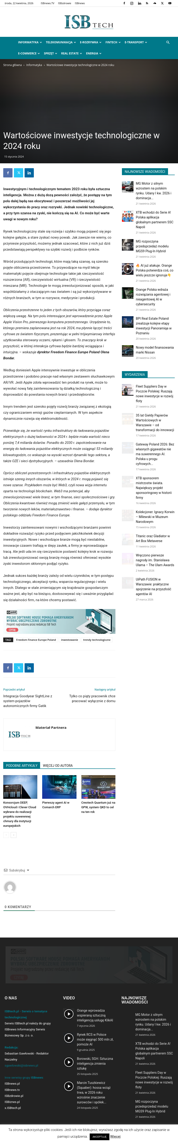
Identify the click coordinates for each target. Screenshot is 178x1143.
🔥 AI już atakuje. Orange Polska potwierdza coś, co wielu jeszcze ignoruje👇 (154, 270)
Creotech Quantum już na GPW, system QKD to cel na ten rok (98, 807)
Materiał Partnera (51, 727)
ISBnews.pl (12, 1083)
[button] (167, 42)
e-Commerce (29, 53)
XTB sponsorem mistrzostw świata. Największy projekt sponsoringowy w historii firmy (154, 487)
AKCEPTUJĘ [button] (99, 1136)
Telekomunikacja (61, 42)
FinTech (113, 42)
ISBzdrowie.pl (14, 1096)
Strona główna (12, 65)
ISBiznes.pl (12, 1102)
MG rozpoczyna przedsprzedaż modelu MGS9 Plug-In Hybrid (152, 246)
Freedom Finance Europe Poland (36, 639)
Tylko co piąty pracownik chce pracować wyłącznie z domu (92, 698)
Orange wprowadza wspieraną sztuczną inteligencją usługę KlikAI (95, 1015)
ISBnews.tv (12, 1090)
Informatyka (30, 42)
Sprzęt (50, 53)
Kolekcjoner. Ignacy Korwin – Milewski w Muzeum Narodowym (155, 517)
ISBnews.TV (47, 3)
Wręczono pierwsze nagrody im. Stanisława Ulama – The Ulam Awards (155, 560)
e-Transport (136, 42)
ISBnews (80, 3)
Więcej (115, 1136)
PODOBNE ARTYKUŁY (21, 765)
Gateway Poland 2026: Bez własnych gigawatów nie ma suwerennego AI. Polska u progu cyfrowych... (155, 454)
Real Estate (71, 53)
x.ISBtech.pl (13, 1108)
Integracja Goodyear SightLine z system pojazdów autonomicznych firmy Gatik (27, 701)
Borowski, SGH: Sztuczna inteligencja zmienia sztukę (95, 1063)
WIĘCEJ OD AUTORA (58, 765)
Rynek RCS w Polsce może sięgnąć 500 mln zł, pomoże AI (95, 1039)
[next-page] (13, 835)
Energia (94, 53)
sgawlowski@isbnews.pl (21, 1065)
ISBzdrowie (64, 3)
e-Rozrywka (91, 42)
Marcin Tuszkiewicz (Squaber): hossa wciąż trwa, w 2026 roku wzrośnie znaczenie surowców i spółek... (94, 1092)
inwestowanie (69, 639)
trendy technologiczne (97, 639)
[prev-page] (6, 835)
